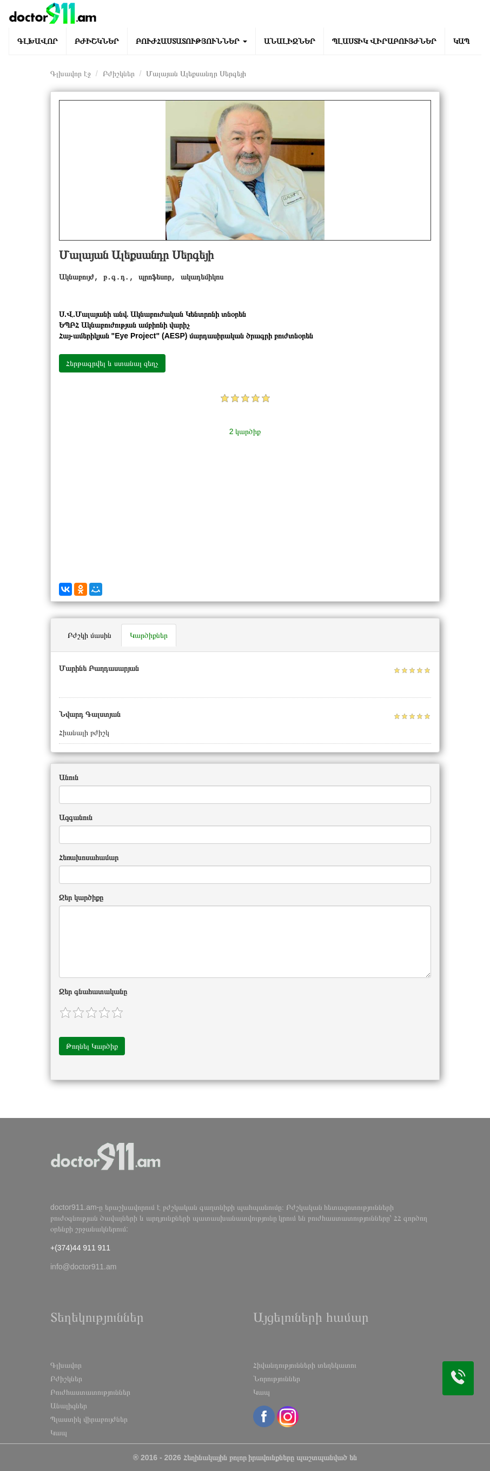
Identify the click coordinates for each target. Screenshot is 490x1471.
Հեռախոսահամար (88, 857)
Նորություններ (276, 1378)
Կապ (461, 41)
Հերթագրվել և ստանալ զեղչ (112, 363)
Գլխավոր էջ (70, 73)
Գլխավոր (37, 41)
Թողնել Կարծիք (92, 1046)
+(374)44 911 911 (80, 1247)
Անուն (68, 777)
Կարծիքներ (149, 635)
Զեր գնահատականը (93, 991)
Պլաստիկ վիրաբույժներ (384, 41)
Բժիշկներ (97, 41)
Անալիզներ (289, 41)
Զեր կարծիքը (81, 897)
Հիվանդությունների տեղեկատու (304, 1365)
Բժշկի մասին (89, 635)
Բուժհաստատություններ (191, 41)
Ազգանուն (75, 817)
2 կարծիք (245, 431)
